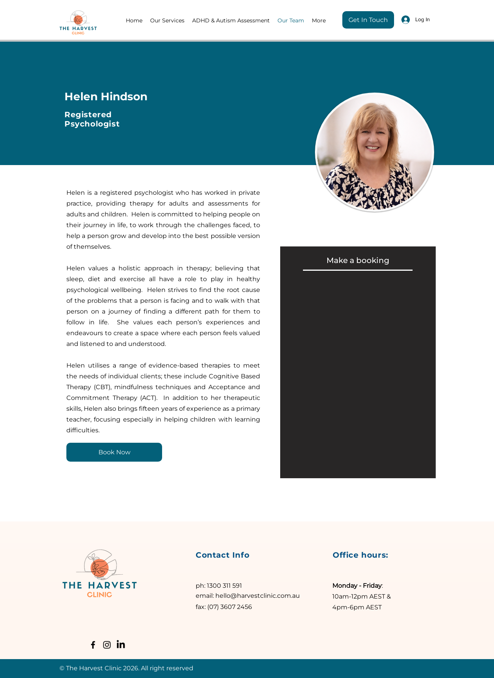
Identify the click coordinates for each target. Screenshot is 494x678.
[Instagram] (107, 645)
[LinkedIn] (121, 645)
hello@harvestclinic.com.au (257, 595)
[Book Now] (114, 452)
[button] (167, 20)
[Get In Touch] (368, 20)
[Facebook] (93, 645)
